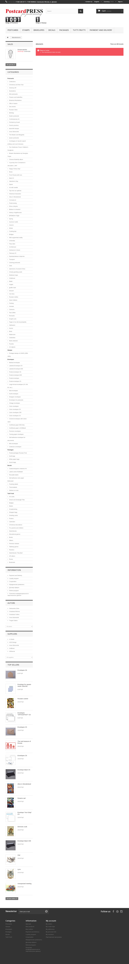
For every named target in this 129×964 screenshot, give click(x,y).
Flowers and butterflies (15, 97)
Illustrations (12, 91)
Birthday (11, 113)
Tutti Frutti (79, 30)
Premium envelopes (15, 431)
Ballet (10, 281)
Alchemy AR (12, 88)
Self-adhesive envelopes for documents (16, 439)
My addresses (50, 929)
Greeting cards (13, 515)
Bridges (11, 234)
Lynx (19, 869)
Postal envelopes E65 (15, 375)
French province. (14, 125)
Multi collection (13, 341)
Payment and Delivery (101, 30)
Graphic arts (12, 319)
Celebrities (12, 337)
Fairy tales (12, 244)
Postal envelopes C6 (15, 372)
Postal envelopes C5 (15, 381)
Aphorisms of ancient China (17, 269)
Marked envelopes (14, 362)
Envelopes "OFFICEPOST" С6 (24, 714)
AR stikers (12, 556)
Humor (11, 328)
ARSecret (12, 651)
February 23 (12, 253)
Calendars (12, 521)
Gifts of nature (13, 103)
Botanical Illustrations (15, 100)
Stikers (11, 540)
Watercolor (12, 334)
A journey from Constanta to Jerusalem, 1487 (16, 164)
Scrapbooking (13, 509)
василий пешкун (14, 128)
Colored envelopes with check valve (17, 420)
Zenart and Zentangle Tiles (17, 500)
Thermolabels (13, 487)
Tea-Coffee (12, 312)
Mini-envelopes (13, 443)
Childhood (12, 278)
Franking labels (13, 484)
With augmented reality (16, 237)
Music (11, 172)
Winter (11, 228)
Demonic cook (22, 826)
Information (14, 570)
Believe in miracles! (14, 209)
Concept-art (12, 200)
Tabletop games (13, 546)
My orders (49, 924)
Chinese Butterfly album (16, 159)
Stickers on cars (13, 490)
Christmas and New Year (16, 84)
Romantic (12, 315)
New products (30, 926)
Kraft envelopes (13, 393)
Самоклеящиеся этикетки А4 (18, 468)
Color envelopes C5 (15, 415)
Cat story (11, 294)
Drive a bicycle (13, 206)
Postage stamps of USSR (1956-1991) (17, 355)
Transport (12, 259)
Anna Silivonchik (14, 131)
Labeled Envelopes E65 (16, 369)
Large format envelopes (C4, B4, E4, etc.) (17, 386)
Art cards (11, 496)
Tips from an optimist (15, 190)
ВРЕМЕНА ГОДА (14, 215)
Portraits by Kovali (14, 122)
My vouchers (50, 934)
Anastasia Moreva (14, 611)
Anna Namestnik (14, 617)
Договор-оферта (14, 587)
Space (11, 184)
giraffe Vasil (12, 287)
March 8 (11, 178)
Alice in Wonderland (15, 197)
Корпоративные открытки (16, 256)
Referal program (14, 590)
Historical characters (15, 194)
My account (51, 921)
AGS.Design (12, 642)
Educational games (14, 534)
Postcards (13, 30)
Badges (11, 503)
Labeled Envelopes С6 (15, 365)
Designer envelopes (15, 397)
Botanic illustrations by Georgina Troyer (17, 155)
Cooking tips (12, 231)
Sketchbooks (13, 531)
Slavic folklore (13, 300)
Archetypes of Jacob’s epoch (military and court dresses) (16, 142)
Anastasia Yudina (14, 614)
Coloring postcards (14, 262)
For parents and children (16, 528)
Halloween (12, 325)
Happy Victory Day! (14, 168)
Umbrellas (12, 240)
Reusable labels (13, 475)
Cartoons (11, 309)
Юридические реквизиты (16, 584)
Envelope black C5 (24, 770)
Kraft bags (12, 456)
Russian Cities (13, 109)
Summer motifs (13, 222)
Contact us (88, 1)
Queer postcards (14, 138)
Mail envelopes (13, 390)
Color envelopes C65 (15, 412)
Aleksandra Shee (14, 608)
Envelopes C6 (22, 670)
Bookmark (12, 562)
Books (11, 537)
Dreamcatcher (22, 49)
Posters (11, 518)
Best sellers (29, 929)
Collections (12, 81)
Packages (64, 30)
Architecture (12, 247)
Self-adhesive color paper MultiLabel (15, 479)
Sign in (120, 1)
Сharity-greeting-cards (15, 272)
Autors (11, 603)
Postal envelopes (14, 378)
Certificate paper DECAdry (17, 425)
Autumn (11, 225)
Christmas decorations (15, 525)
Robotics (11, 550)
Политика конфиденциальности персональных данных (33, 949)
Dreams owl (21, 798)
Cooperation (12, 581)
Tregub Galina (13, 620)
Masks (11, 506)
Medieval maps (13, 275)
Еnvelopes (39, 30)
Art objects (12, 347)
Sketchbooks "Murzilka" (16, 553)
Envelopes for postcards (16, 400)
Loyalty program (14, 578)
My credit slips (50, 926)
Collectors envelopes (15, 446)
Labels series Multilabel (16, 471)
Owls (10, 265)
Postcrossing (13, 203)
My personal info (51, 932)
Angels (11, 284)
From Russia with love (15, 175)
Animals (11, 306)
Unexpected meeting (24, 883)
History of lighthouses (15, 212)
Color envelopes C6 (15, 409)
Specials (28, 924)
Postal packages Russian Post (18, 453)
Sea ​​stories (12, 106)
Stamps (26, 30)
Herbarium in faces (14, 250)
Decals (51, 30)
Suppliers (12, 634)
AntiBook (12, 648)
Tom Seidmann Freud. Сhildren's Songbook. (17, 148)
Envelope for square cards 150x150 (24, 685)
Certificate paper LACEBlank (17, 428)
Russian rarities (13, 297)
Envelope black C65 (24, 841)
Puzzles (11, 344)
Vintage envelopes (14, 403)
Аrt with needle (13, 187)
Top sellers (13, 665)
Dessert (11, 290)
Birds (10, 331)
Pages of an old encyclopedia (17, 322)
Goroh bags (12, 462)
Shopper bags (13, 512)
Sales (10, 44)
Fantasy (11, 303)
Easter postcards (14, 116)
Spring (11, 219)
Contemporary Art (14, 119)
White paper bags (14, 459)
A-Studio (11, 639)
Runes (11, 559)
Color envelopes (14, 406)
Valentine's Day (13, 181)
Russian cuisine (23, 698)
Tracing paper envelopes (16, 434)
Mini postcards (13, 94)
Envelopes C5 (22, 727)
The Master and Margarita (16, 134)
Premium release (14, 543)
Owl (19, 855)
